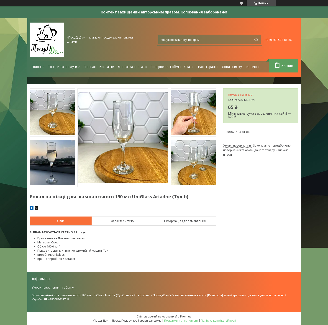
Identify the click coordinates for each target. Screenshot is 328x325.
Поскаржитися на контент (181, 320)
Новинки (252, 66)
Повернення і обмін (165, 66)
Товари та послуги (62, 66)
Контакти (106, 66)
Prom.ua (186, 316)
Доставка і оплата (132, 66)
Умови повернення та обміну (53, 287)
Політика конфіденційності (218, 320)
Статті (189, 66)
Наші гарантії (208, 66)
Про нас (89, 66)
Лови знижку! (232, 66)
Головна (37, 66)
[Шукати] (256, 39)
